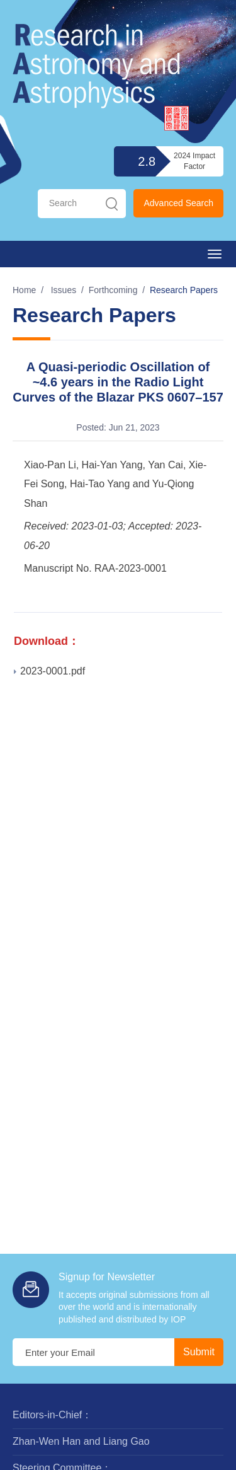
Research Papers (184, 290)
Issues (63, 290)
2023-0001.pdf (49, 671)
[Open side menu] (214, 254)
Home (24, 290)
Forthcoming (113, 290)
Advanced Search (178, 203)
